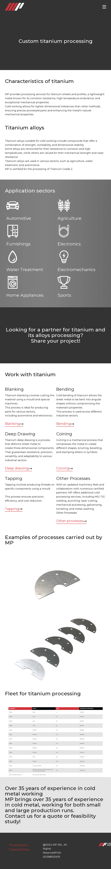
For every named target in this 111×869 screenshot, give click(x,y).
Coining (64, 468)
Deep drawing (18, 468)
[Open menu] (104, 6)
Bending (65, 424)
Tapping (13, 509)
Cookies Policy (19, 849)
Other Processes (67, 512)
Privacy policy (18, 845)
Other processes (71, 521)
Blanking (14, 424)
